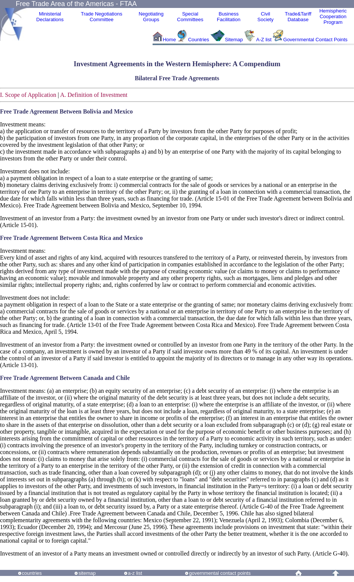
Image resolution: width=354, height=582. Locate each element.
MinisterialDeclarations (50, 16)
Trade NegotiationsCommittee (101, 16)
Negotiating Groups (151, 16)
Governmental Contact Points (315, 39)
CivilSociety (265, 16)
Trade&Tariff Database (298, 16)
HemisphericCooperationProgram (332, 16)
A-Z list (263, 39)
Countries (199, 39)
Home (169, 39)
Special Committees (190, 16)
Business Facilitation (228, 16)
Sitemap (234, 39)
